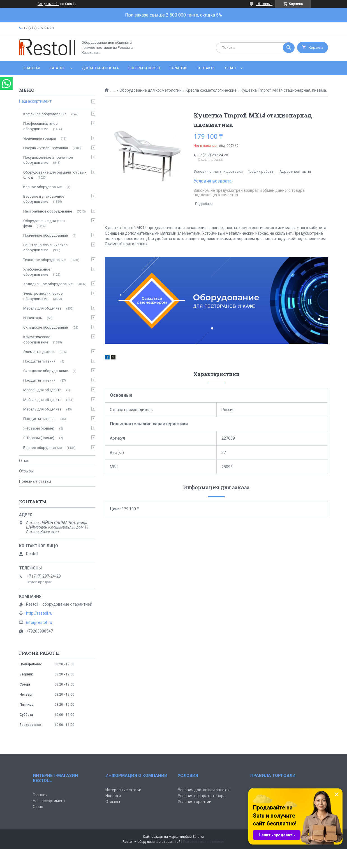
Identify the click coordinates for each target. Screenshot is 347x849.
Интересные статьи (123, 790)
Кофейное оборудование (44, 114)
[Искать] (289, 47)
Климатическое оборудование (36, 339)
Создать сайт (48, 4)
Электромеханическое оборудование (43, 296)
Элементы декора (39, 352)
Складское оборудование (45, 327)
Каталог (57, 68)
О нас (230, 68)
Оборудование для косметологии (150, 90)
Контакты (206, 68)
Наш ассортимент (35, 101)
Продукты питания (39, 361)
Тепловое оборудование (44, 260)
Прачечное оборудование (45, 235)
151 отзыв (264, 4)
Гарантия (178, 68)
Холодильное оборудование (48, 284)
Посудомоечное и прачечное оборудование (48, 160)
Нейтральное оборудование (47, 211)
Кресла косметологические (211, 90)
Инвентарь (32, 318)
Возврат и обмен (144, 68)
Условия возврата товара (202, 795)
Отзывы (26, 471)
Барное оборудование (42, 187)
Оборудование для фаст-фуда (44, 223)
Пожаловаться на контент (204, 842)
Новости (113, 795)
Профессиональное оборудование (40, 126)
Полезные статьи (35, 481)
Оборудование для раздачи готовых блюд (54, 174)
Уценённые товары (39, 138)
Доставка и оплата (100, 68)
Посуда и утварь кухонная (45, 148)
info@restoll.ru (39, 622)
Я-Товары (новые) (38, 428)
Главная (32, 68)
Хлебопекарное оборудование (36, 271)
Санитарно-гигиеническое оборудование (45, 247)
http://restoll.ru (39, 613)
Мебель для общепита (42, 308)
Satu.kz (198, 837)
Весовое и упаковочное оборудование (43, 199)
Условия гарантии (194, 801)
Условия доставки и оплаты (203, 790)
